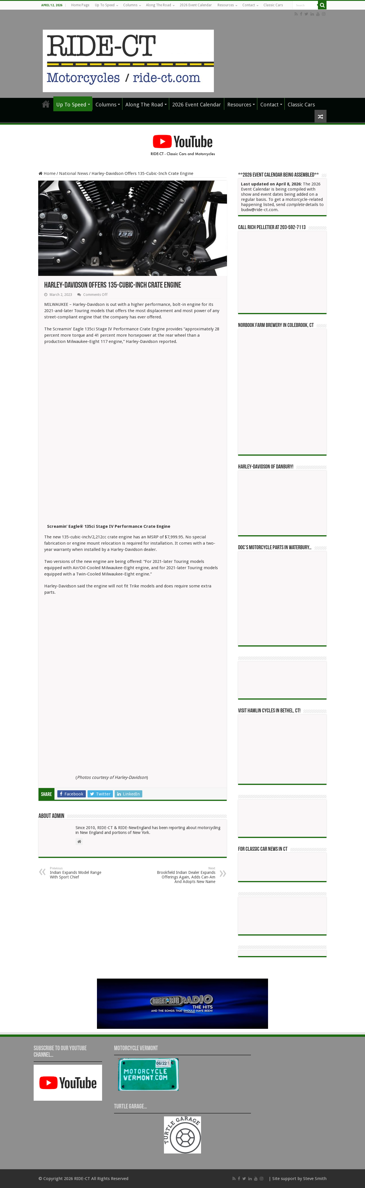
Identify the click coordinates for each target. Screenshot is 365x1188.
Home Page (80, 5)
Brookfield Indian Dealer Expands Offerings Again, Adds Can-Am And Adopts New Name (186, 875)
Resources (226, 5)
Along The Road (158, 5)
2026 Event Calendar (196, 5)
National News (73, 173)
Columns (130, 5)
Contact (248, 5)
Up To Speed (105, 5)
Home (47, 173)
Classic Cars (273, 5)
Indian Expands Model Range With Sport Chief (79, 872)
